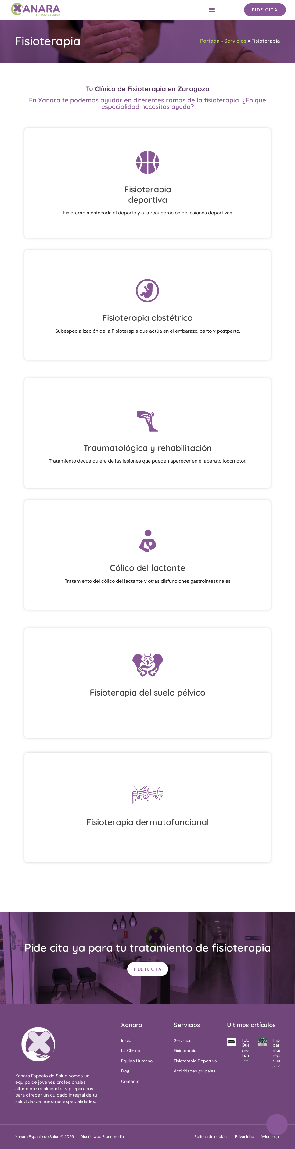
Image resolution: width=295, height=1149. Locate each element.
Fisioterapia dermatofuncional (147, 822)
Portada (209, 41)
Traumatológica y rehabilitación (147, 447)
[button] (212, 10)
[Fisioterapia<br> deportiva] (147, 162)
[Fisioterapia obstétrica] (147, 290)
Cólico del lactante (147, 567)
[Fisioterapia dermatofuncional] (147, 794)
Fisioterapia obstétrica (147, 317)
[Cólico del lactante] (147, 540)
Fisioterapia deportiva (147, 194)
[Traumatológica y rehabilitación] (147, 420)
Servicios (235, 41)
